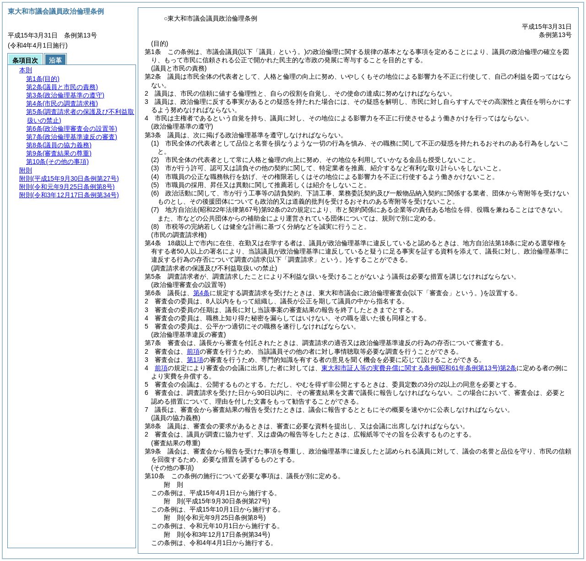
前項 (193, 351)
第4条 (201, 293)
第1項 (195, 359)
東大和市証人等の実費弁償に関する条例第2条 (418, 368)
